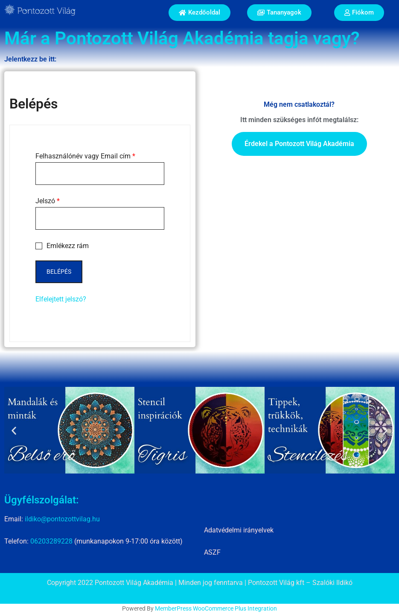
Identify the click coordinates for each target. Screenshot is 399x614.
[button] (14, 430)
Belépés (59, 271)
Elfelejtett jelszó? (60, 299)
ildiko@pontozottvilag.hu (62, 519)
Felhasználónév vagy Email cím (85, 156)
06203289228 (51, 541)
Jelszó (47, 201)
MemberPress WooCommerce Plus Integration (216, 608)
